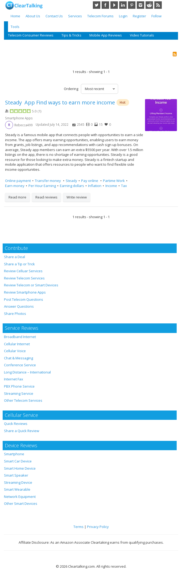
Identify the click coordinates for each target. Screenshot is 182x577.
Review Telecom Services (24, 278)
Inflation (94, 185)
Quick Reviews (15, 423)
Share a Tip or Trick (19, 264)
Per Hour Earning (42, 185)
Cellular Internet (17, 344)
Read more (17, 197)
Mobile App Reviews (105, 35)
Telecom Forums (100, 16)
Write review (77, 197)
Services (75, 16)
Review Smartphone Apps (25, 292)
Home (15, 16)
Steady (71, 180)
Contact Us (54, 16)
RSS (158, 5)
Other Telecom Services (23, 400)
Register (139, 16)
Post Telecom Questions (23, 299)
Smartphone (14, 454)
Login (123, 16)
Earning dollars (72, 185)
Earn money (14, 185)
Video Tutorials (142, 35)
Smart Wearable (17, 489)
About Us (33, 16)
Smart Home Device (20, 468)
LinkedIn (123, 5)
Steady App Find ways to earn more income (60, 102)
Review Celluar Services (23, 271)
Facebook (105, 5)
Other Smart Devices (20, 503)
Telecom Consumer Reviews (30, 35)
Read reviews (46, 197)
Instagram (140, 5)
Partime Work (114, 180)
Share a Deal (14, 256)
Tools (15, 26)
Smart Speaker (16, 475)
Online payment (18, 180)
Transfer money (48, 180)
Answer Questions (19, 306)
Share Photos (15, 313)
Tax (124, 185)
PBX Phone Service (19, 386)
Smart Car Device (18, 461)
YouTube (114, 5)
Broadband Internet (20, 336)
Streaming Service (18, 393)
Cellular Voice (15, 350)
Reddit (149, 5)
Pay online (90, 180)
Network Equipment (20, 496)
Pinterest (131, 5)
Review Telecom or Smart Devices (31, 285)
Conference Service (20, 365)
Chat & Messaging (18, 358)
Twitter (96, 5)
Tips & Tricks (71, 35)
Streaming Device (18, 482)
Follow (156, 16)
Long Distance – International (27, 372)
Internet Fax (13, 379)
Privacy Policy (98, 526)
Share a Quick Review (21, 430)
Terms (78, 526)
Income (111, 185)
